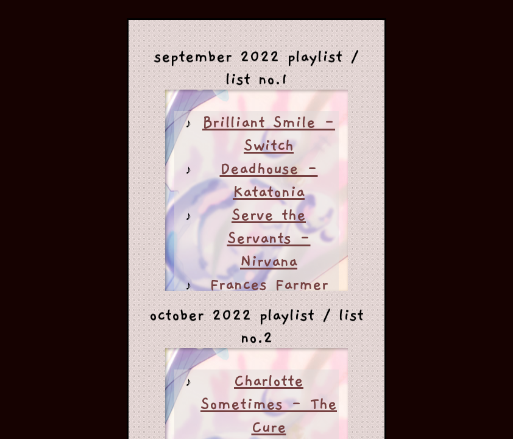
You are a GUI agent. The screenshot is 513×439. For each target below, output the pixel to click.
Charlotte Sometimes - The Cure (268, 404)
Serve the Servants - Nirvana (269, 238)
